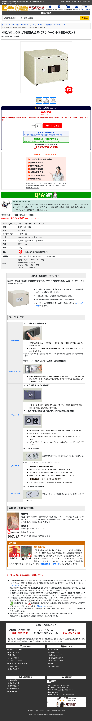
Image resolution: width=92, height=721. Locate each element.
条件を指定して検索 (15, 649)
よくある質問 (85, 1)
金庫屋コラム (13, 666)
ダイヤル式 (15, 466)
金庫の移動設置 (36, 168)
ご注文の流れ (54, 649)
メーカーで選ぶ (14, 24)
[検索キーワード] (41, 18)
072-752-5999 (48, 147)
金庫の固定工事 (36, 165)
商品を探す (46, 13)
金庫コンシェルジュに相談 (17, 663)
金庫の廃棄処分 (36, 172)
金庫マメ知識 (65, 1)
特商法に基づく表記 (58, 710)
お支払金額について (56, 658)
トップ (4, 24)
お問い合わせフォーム (46, 633)
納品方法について (55, 655)
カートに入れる (52, 125)
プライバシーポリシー (42, 710)
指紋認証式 (15, 340)
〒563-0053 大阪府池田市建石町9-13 (60, 690)
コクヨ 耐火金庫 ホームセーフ (51, 24)
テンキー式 (15, 415)
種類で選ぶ (12, 655)
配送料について (54, 652)
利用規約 (31, 710)
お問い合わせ (40, 606)
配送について (54, 663)
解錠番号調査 (35, 178)
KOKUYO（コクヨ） (29, 24)
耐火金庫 (21, 230)
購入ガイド (75, 1)
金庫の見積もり (13, 680)
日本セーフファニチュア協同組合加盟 (60, 694)
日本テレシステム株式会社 (61, 685)
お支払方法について (56, 660)
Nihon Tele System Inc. (46, 714)
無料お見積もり (36, 162)
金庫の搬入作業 (13, 683)
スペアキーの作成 (37, 175)
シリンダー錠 (15, 493)
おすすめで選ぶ (13, 652)
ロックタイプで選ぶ (15, 660)
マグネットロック (15, 371)
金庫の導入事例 (13, 669)
